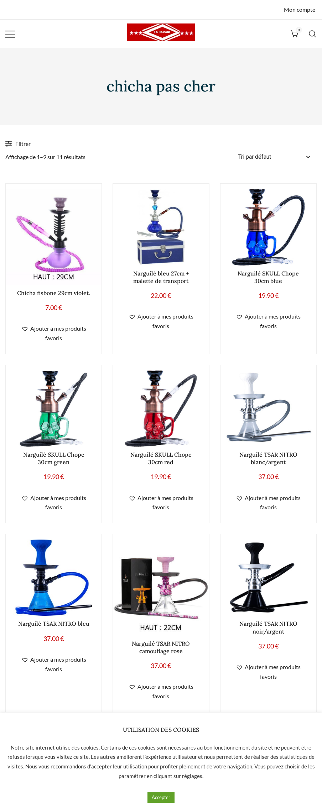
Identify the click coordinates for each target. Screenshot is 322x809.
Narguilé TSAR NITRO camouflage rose (161, 647)
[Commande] (277, 157)
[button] (53, 333)
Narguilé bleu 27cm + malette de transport (161, 277)
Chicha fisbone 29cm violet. (53, 292)
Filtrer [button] (18, 144)
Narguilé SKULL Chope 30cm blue (268, 277)
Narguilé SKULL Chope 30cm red (161, 458)
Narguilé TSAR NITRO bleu (53, 623)
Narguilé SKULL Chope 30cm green (53, 458)
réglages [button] (192, 776)
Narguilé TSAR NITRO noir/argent (268, 627)
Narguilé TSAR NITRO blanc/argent (268, 458)
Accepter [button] (161, 797)
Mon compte (299, 9)
